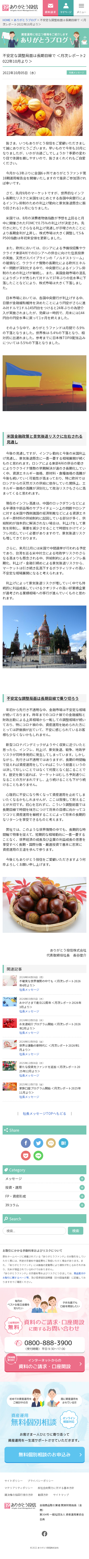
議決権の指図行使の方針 (19, 1494)
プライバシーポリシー (41, 1480)
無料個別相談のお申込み (44, 1454)
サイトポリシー (14, 1480)
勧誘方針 (43, 1494)
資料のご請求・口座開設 (44, 1364)
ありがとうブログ (25, 20)
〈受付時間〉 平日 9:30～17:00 (43, 1344)
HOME (6, 20)
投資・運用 (13, 1187)
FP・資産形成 (15, 1196)
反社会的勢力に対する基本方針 (56, 1488)
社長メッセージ (76, 72)
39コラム (12, 1205)
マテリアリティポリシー (19, 1488)
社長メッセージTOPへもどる (44, 1113)
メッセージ (13, 1178)
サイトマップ (61, 1494)
